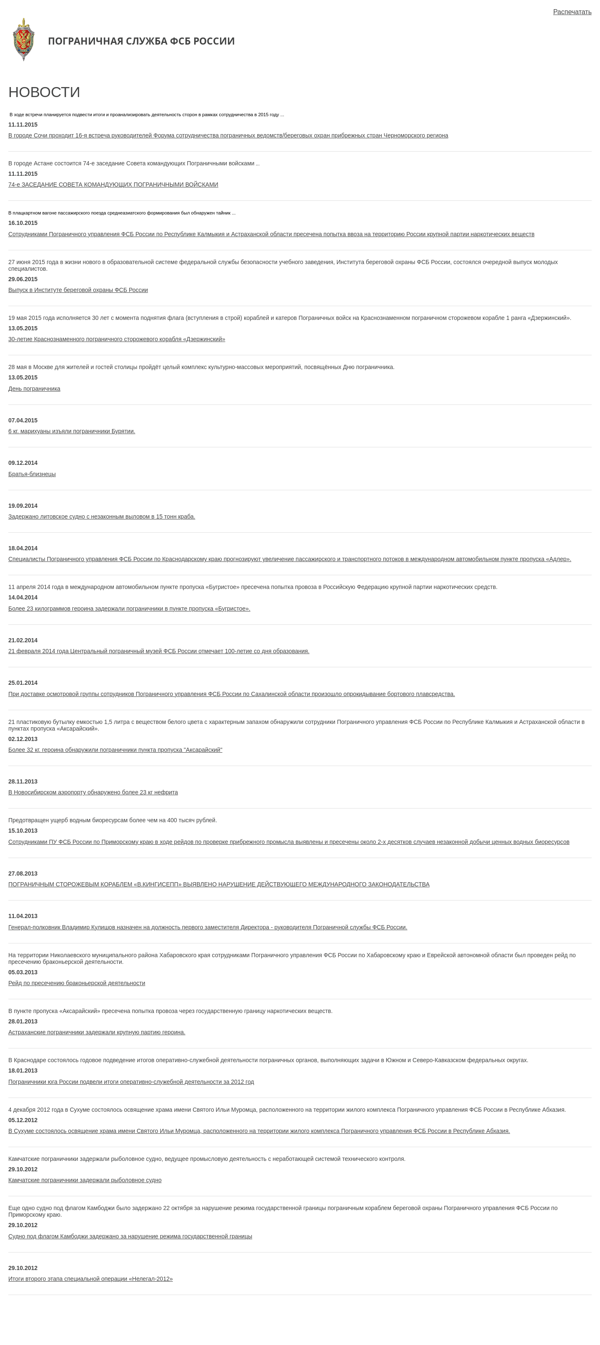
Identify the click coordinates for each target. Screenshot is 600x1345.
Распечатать (572, 11)
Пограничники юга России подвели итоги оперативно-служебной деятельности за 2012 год (131, 1081)
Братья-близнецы (32, 474)
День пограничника (34, 388)
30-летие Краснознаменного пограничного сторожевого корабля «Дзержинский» (116, 339)
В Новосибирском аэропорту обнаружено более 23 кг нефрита (93, 792)
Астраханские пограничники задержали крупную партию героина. (96, 1032)
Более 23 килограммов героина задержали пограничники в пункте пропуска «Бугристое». (129, 608)
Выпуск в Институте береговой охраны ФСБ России (78, 290)
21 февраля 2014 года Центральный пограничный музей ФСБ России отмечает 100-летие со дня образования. (159, 651)
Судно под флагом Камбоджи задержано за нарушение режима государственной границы (130, 1236)
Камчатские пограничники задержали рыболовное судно (85, 1180)
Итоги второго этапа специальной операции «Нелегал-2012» (90, 1278)
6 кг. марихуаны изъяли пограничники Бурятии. (71, 431)
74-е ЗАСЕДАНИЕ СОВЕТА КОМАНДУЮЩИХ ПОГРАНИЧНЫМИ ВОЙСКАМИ (113, 184)
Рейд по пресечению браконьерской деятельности (76, 983)
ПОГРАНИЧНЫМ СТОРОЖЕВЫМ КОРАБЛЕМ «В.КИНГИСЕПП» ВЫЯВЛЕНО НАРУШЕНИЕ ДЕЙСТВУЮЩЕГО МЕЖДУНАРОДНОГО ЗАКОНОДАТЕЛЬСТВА (219, 884)
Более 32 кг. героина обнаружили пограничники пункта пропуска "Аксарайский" (115, 749)
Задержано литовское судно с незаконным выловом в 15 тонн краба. (101, 516)
